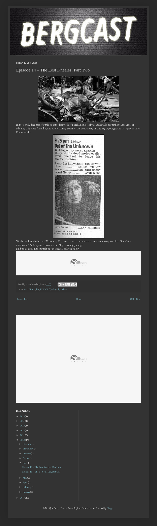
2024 (22, 421)
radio (53, 289)
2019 (22, 497)
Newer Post (22, 299)
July (25, 462)
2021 (22, 435)
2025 (22, 416)
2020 (22, 440)
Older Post (135, 299)
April (25, 482)
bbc (37, 289)
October (27, 453)
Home (79, 299)
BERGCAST (45, 289)
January (26, 491)
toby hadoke (61, 289)
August (26, 458)
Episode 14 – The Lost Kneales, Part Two (41, 467)
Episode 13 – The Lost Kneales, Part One (41, 471)
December (28, 444)
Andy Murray (29, 289)
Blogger (110, 508)
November (28, 448)
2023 (22, 425)
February (27, 487)
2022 (22, 430)
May (25, 477)
